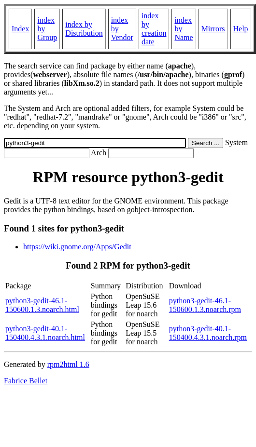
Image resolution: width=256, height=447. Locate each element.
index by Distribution (83, 28)
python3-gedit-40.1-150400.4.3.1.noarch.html (45, 333)
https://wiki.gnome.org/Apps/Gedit (77, 247)
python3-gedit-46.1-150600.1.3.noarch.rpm (205, 305)
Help (240, 29)
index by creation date (154, 29)
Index (20, 29)
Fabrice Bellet (25, 381)
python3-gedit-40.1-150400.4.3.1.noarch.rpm (208, 333)
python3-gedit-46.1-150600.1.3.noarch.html (42, 305)
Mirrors (213, 29)
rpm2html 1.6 (68, 364)
